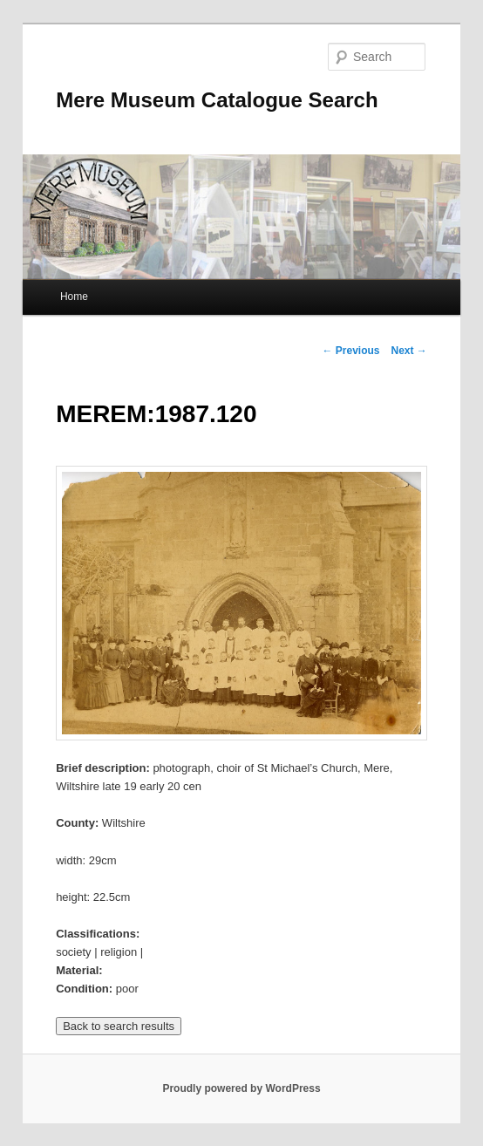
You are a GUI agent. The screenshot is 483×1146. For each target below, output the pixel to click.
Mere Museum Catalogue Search (217, 100)
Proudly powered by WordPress (241, 1088)
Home (74, 296)
